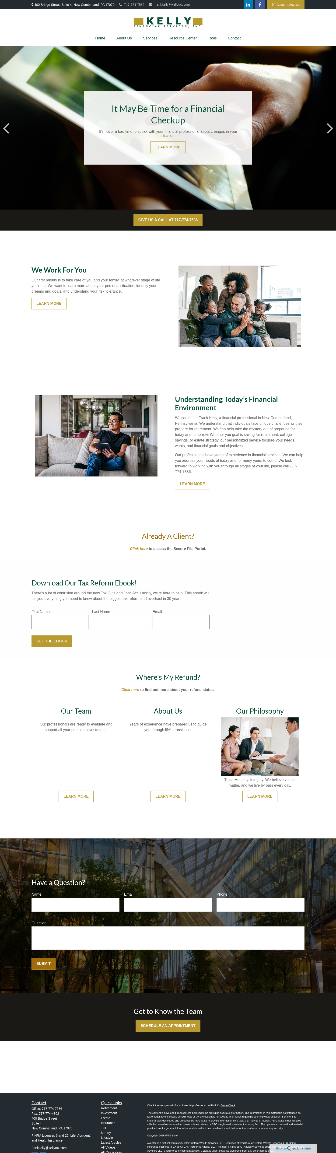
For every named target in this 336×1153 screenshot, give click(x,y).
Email (157, 612)
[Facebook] (260, 4)
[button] (100, 38)
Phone (222, 894)
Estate (105, 1118)
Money (106, 1133)
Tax (103, 1128)
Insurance (108, 1123)
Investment (109, 1113)
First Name (41, 612)
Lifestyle (107, 1137)
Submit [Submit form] (43, 964)
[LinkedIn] (248, 4)
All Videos (108, 1147)
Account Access (286, 5)
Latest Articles (111, 1142)
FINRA (232, 1146)
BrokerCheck (227, 1105)
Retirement (109, 1108)
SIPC (240, 1146)
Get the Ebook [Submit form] (51, 641)
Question (39, 923)
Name (37, 894)
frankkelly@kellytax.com (169, 4)
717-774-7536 (131, 5)
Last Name (101, 612)
